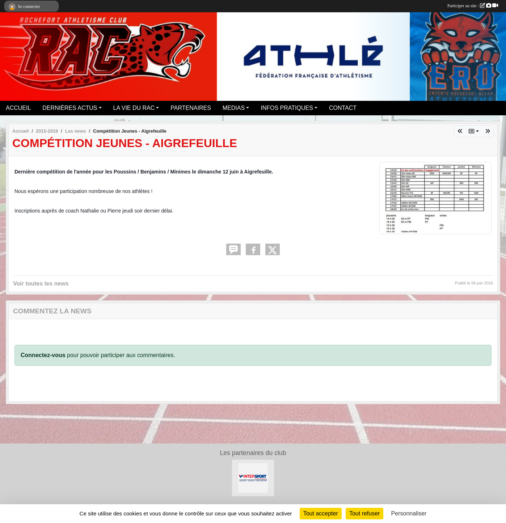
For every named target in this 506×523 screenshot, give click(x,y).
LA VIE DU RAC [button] (134, 108)
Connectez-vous (43, 355)
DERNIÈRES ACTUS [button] (69, 108)
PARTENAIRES (190, 108)
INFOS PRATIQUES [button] (287, 108)
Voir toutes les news (41, 283)
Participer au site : (472, 5)
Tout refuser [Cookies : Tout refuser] (364, 513)
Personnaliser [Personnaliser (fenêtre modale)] (409, 513)
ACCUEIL (18, 108)
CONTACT (343, 108)
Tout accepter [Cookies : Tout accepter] (320, 513)
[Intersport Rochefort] (253, 478)
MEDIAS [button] (234, 108)
